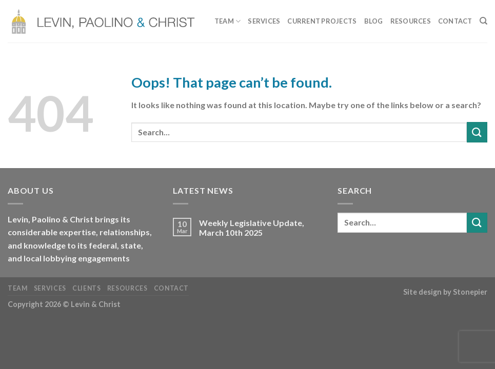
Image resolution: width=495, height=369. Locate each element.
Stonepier (470, 292)
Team (227, 21)
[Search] (483, 21)
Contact (455, 21)
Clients (86, 288)
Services (264, 21)
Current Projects (322, 21)
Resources (410, 21)
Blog (373, 21)
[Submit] (477, 132)
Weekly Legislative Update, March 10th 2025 (251, 227)
